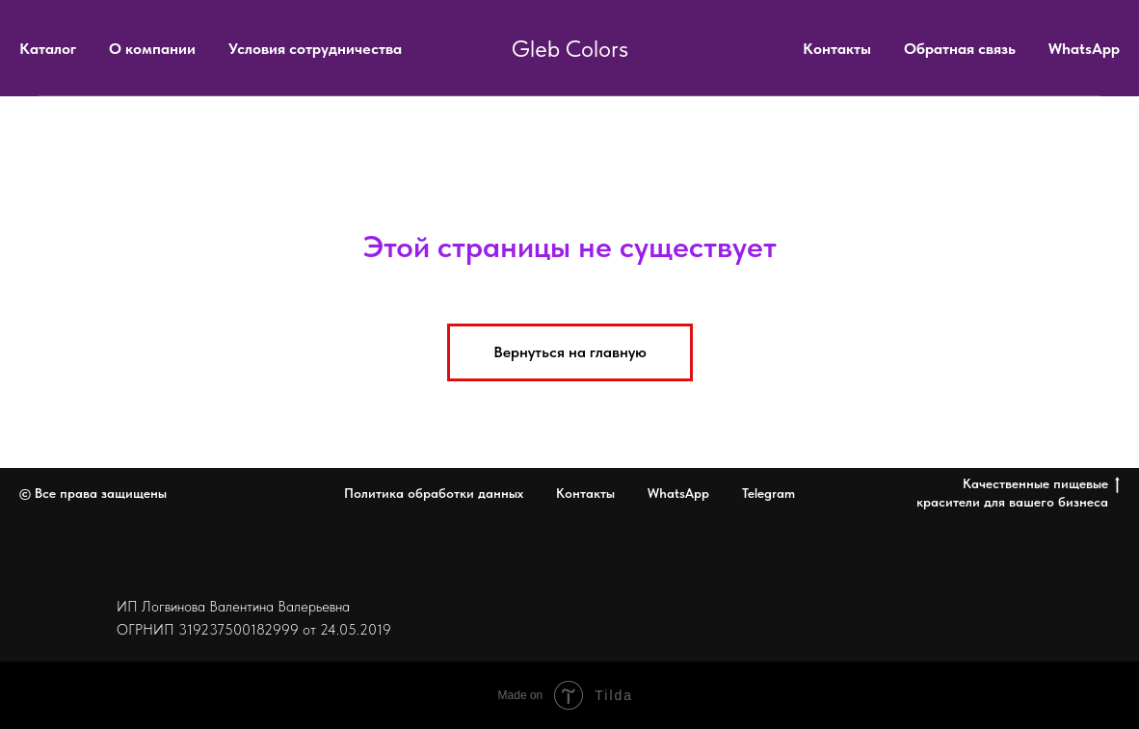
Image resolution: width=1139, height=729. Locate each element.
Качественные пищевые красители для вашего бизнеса (1018, 492)
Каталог (47, 48)
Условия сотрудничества (315, 48)
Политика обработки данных (433, 493)
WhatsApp (1084, 48)
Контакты (837, 48)
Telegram (768, 493)
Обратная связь (960, 48)
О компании (152, 48)
